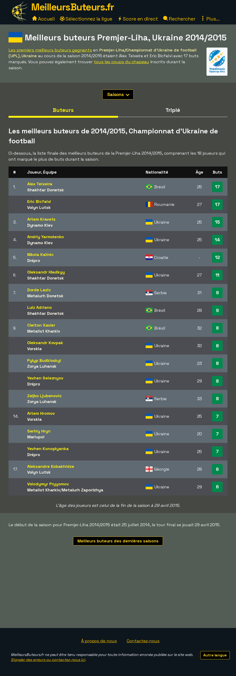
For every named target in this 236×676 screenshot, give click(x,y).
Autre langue (215, 655)
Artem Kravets (41, 219)
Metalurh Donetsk (45, 295)
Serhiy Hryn (38, 431)
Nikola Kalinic (40, 254)
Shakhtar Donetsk (45, 189)
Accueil (43, 19)
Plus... (210, 19)
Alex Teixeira (40, 183)
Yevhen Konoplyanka (48, 448)
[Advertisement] (118, 593)
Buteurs (63, 110)
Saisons (118, 94)
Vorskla (34, 348)
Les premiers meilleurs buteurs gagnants (50, 50)
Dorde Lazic (39, 289)
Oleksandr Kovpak (45, 342)
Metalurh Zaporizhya (82, 490)
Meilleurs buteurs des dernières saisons (118, 541)
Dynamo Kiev (40, 225)
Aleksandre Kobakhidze (50, 466)
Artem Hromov (41, 413)
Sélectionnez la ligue (86, 19)
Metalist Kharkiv (43, 331)
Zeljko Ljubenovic (44, 395)
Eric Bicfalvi (39, 201)
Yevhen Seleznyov (45, 378)
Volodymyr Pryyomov (48, 484)
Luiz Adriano (39, 307)
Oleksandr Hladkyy (46, 272)
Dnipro (33, 260)
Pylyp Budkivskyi (44, 360)
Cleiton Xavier (41, 325)
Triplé (172, 110)
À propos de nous (99, 640)
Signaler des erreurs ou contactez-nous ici (48, 659)
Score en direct (138, 19)
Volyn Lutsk (39, 207)
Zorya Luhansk (42, 366)
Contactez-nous (143, 640)
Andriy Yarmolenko (45, 236)
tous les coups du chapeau (121, 61)
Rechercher (179, 19)
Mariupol (35, 436)
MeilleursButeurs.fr (72, 7)
